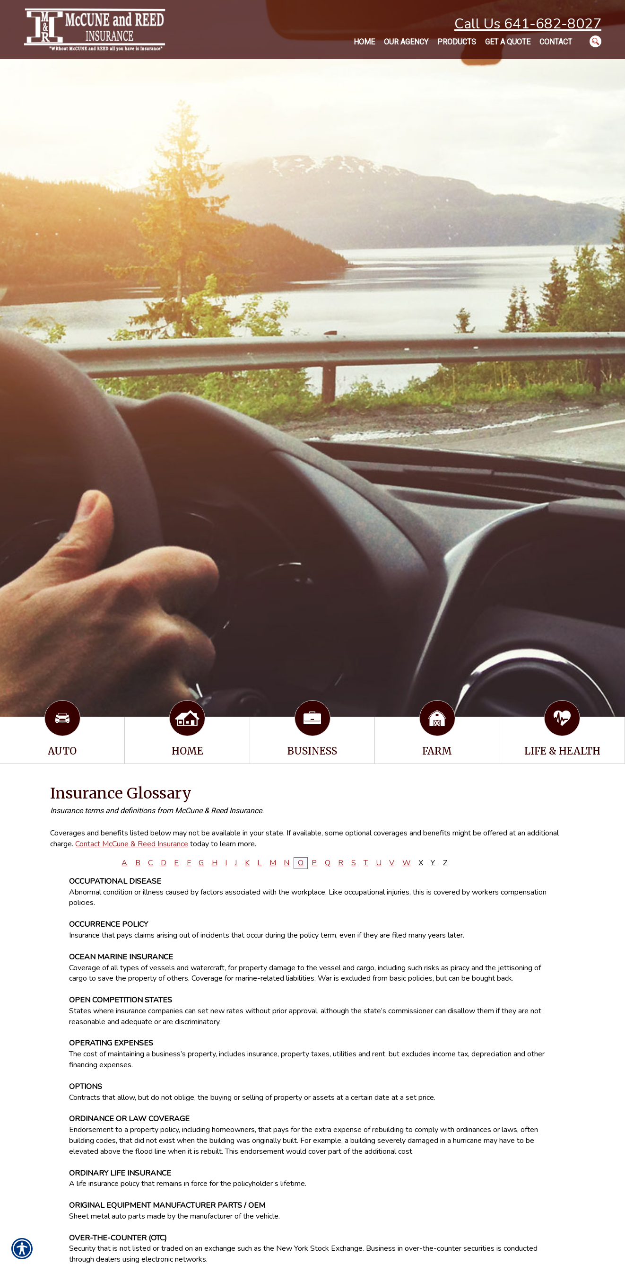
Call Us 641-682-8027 (527, 24)
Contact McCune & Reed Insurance (131, 844)
